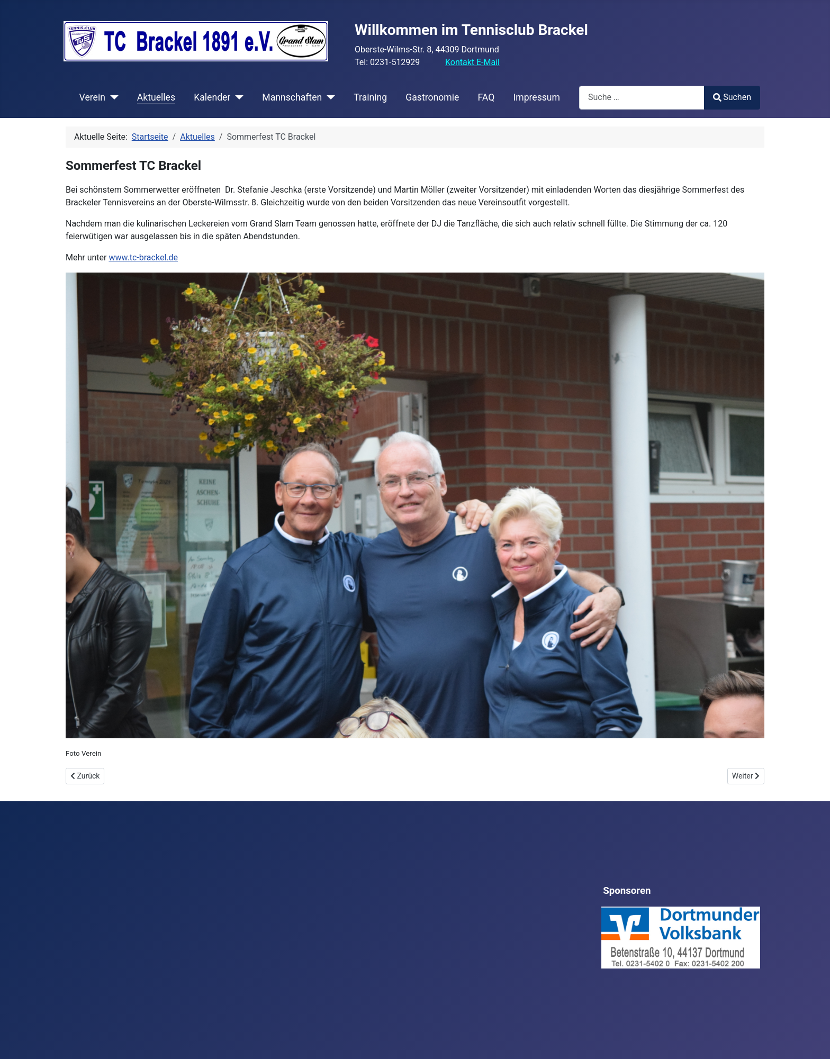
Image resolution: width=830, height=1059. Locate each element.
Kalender (212, 97)
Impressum (536, 97)
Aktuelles (156, 97)
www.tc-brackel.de (143, 257)
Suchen (732, 97)
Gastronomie (432, 97)
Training (370, 97)
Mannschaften (292, 97)
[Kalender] (236, 97)
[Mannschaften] (328, 97)
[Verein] (112, 97)
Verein (92, 97)
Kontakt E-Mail (472, 62)
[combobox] (642, 98)
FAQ (485, 97)
